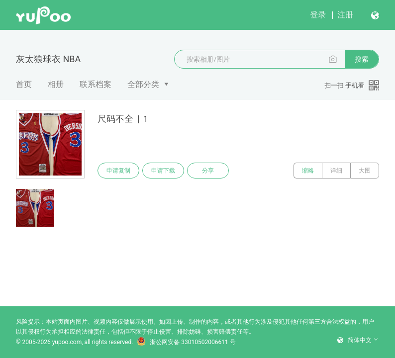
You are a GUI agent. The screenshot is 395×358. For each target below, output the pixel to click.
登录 (318, 14)
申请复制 (118, 170)
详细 (336, 170)
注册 (345, 14)
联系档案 (95, 84)
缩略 (308, 170)
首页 (24, 84)
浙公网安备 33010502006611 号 (186, 342)
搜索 (362, 59)
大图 (365, 170)
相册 (56, 84)
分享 (208, 170)
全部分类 (143, 84)
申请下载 (163, 170)
